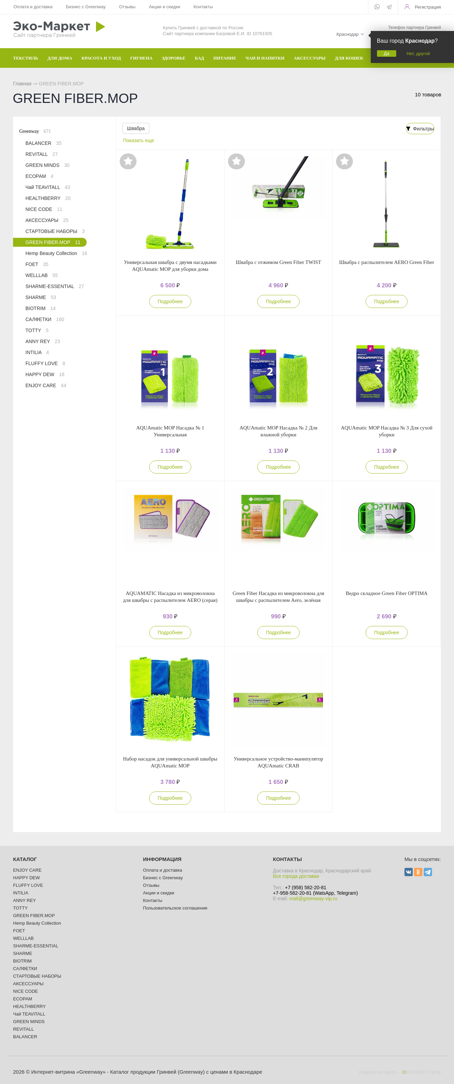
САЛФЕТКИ (44, 319)
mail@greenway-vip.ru (313, 898)
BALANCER (43, 143)
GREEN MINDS (47, 165)
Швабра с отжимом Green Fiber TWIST (278, 262)
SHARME (40, 297)
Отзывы (127, 6)
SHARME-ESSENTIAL (54, 286)
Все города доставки (296, 876)
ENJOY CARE (45, 385)
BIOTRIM (40, 308)
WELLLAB (41, 275)
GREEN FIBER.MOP (52, 242)
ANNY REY (42, 341)
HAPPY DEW (44, 374)
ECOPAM (39, 176)
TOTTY (36, 330)
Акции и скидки (164, 6)
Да (386, 53)
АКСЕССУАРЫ (46, 220)
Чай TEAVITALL (47, 187)
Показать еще (138, 140)
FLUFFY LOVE (45, 363)
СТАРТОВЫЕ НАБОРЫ (55, 231)
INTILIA (37, 352)
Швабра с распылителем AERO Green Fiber (386, 262)
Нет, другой (418, 53)
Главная (22, 83)
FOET (36, 264)
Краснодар (347, 34)
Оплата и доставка (33, 6)
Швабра (136, 128)
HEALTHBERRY (48, 198)
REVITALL (41, 154)
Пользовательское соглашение (175, 908)
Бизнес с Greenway (86, 6)
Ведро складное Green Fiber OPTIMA (387, 593)
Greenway (35, 131)
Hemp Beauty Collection (56, 253)
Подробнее (170, 301)
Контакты (202, 6)
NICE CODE (43, 209)
